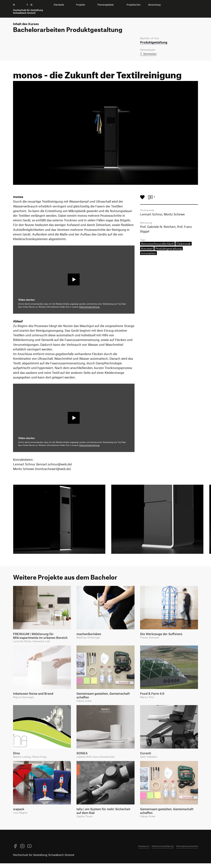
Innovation (148, 254)
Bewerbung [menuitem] (154, 4)
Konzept (147, 250)
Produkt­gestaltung (153, 42)
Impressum (143, 847)
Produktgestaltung (168, 250)
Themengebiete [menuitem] (105, 4)
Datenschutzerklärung (89, 307)
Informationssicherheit (187, 847)
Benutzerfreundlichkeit (157, 245)
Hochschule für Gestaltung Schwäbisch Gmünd (43, 856)
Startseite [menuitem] (59, 4)
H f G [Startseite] (28, 8)
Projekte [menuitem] (80, 4)
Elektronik (183, 245)
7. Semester (148, 54)
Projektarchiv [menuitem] (133, 4)
